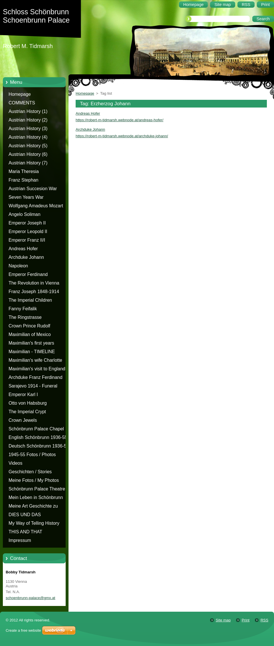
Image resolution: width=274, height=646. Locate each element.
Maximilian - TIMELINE (32, 351)
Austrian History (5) (28, 145)
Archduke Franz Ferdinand (36, 377)
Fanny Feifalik (23, 308)
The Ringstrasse (25, 317)
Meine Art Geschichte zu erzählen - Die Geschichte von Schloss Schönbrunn (39, 507)
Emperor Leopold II (28, 231)
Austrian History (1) (28, 111)
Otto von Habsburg (28, 403)
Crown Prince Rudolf (29, 325)
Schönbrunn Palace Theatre (37, 488)
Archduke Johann (26, 257)
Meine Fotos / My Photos (34, 480)
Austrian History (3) (28, 128)
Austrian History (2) (28, 120)
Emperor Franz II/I (27, 240)
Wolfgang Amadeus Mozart (36, 205)
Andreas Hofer (23, 248)
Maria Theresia (24, 171)
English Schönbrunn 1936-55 (38, 437)
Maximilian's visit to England (37, 368)
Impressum (20, 540)
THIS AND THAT (25, 531)
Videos (15, 463)
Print (245, 620)
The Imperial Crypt (27, 411)
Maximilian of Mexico (30, 334)
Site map (223, 620)
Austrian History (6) (28, 154)
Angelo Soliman (25, 214)
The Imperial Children (30, 300)
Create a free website (23, 630)
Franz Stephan (23, 180)
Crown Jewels (23, 420)
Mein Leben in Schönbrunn (36, 497)
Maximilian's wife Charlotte (35, 360)
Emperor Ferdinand (28, 274)
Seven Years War (26, 197)
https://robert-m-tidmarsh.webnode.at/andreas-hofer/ (119, 120)
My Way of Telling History (34, 523)
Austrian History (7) (28, 162)
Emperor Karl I (23, 394)
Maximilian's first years (31, 343)
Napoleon (18, 265)
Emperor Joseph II (27, 222)
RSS (264, 620)
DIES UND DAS (25, 514)
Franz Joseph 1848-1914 (34, 291)
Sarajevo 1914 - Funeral (33, 385)
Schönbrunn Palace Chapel (36, 428)
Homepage (20, 94)
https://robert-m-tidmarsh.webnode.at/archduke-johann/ (122, 136)
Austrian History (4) (28, 137)
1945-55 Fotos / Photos (32, 454)
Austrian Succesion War (33, 188)
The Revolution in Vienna (34, 283)
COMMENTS (22, 102)
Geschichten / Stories (30, 471)
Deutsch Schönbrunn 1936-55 (39, 446)
